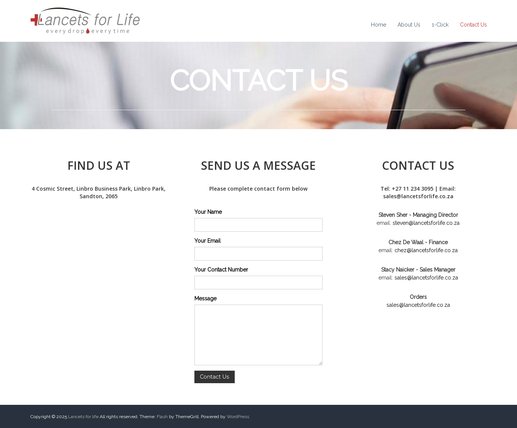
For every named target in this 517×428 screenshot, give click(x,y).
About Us (409, 25)
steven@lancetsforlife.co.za (426, 223)
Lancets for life (83, 416)
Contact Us (473, 25)
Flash (162, 416)
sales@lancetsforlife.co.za (426, 278)
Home (378, 25)
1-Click (440, 25)
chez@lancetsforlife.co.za (426, 250)
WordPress (238, 416)
